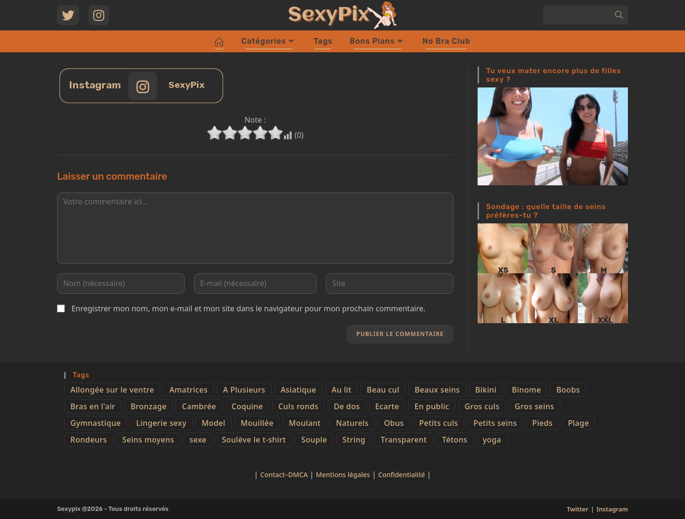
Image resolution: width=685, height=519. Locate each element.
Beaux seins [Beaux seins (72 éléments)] (437, 389)
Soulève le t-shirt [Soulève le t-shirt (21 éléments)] (254, 439)
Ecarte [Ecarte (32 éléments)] (387, 406)
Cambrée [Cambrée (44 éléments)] (199, 406)
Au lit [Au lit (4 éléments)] (342, 389)
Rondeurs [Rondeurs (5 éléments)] (88, 439)
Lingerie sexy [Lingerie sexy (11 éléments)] (161, 423)
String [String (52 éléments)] (353, 439)
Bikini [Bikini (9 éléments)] (486, 389)
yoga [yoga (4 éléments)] (492, 439)
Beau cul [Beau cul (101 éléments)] (383, 389)
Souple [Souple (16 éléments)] (314, 439)
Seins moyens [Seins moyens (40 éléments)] (148, 439)
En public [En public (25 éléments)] (431, 406)
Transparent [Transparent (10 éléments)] (404, 439)
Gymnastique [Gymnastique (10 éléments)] (95, 423)
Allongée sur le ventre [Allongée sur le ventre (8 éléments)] (112, 389)
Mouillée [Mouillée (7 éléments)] (257, 423)
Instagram (612, 509)
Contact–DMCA (284, 474)
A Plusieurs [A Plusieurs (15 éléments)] (244, 389)
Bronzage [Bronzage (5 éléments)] (148, 406)
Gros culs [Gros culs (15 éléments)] (482, 406)
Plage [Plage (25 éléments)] (578, 423)
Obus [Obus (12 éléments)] (394, 423)
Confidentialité (402, 474)
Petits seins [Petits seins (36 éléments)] (495, 423)
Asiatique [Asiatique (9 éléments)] (298, 389)
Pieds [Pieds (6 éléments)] (542, 423)
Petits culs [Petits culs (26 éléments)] (438, 423)
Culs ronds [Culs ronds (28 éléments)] (298, 406)
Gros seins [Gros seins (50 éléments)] (534, 406)
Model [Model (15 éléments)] (213, 423)
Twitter (577, 509)
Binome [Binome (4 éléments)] (526, 389)
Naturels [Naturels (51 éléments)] (352, 423)
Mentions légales (343, 474)
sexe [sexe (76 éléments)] (197, 439)
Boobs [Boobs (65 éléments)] (568, 389)
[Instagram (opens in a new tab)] (98, 15)
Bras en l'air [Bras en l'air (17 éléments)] (92, 406)
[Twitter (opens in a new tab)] (68, 15)
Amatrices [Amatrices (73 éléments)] (188, 389)
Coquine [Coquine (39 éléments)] (247, 406)
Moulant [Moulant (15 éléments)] (305, 423)
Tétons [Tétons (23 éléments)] (454, 439)
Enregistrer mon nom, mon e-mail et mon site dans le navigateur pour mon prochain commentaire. (248, 308)
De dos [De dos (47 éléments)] (347, 406)
